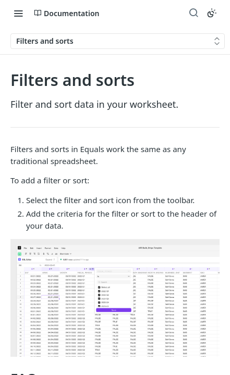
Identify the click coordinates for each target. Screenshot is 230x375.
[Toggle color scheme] (212, 13)
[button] (115, 298)
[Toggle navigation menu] (18, 13)
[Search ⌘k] (193, 13)
